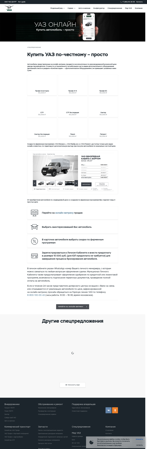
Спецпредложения (115, 8)
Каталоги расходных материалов (49, 440)
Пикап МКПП (8, 411)
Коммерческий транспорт (17, 426)
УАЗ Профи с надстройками (13, 437)
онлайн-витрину (64, 212)
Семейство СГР (9, 440)
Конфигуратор (99, 8)
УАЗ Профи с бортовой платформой (16, 433)
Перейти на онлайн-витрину (70, 306)
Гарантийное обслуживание (81, 408)
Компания (139, 8)
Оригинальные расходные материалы (50, 433)
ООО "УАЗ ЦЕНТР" (10, 2)
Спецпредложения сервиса (47, 414)
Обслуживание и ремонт (50, 404)
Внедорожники (12, 404)
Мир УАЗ (128, 8)
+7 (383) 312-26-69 (128, 2)
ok (115, 410)
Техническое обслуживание (47, 408)
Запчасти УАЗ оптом (45, 443)
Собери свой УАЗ (10, 418)
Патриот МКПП (9, 408)
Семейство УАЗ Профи (12, 430)
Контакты (139, 2)
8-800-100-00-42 (36, 295)
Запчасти (43, 426)
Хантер (6, 414)
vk (109, 410)
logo (11, 8)
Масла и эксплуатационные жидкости (50, 430)
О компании (109, 430)
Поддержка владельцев (83, 404)
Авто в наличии (84, 8)
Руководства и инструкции (47, 411)
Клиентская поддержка (79, 411)
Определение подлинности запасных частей (53, 437)
